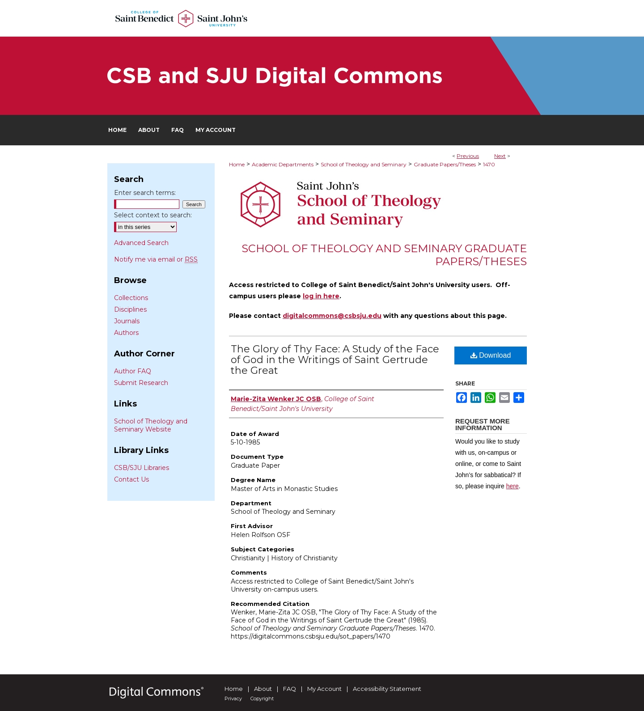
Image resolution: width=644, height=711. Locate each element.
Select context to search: (153, 215)
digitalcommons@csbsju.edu (332, 316)
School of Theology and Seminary (364, 164)
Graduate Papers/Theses (445, 164)
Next (500, 155)
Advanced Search (141, 243)
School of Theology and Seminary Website (150, 425)
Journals (127, 321)
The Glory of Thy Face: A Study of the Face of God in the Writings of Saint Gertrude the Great (335, 360)
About (263, 688)
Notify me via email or (156, 259)
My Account (324, 688)
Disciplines (130, 309)
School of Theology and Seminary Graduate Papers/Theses (384, 255)
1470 (489, 164)
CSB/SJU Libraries (141, 468)
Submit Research (141, 383)
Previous (468, 155)
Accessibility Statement (387, 688)
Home (237, 164)
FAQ (289, 688)
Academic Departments (283, 164)
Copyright (262, 698)
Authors (126, 333)
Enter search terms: (145, 193)
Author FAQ (132, 371)
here (512, 486)
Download (490, 355)
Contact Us (131, 479)
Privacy (233, 698)
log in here (321, 296)
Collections (131, 298)
